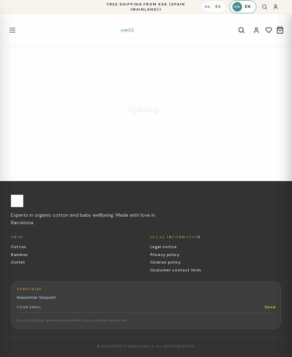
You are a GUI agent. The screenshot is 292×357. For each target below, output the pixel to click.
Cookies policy (165, 262)
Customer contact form (175, 270)
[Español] (213, 6)
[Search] (264, 7)
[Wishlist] (268, 30)
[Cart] (280, 30)
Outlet (18, 262)
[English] (242, 6)
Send (270, 307)
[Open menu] (12, 30)
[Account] (256, 30)
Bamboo (19, 254)
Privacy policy (164, 254)
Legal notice (163, 246)
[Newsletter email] (141, 307)
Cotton (18, 246)
